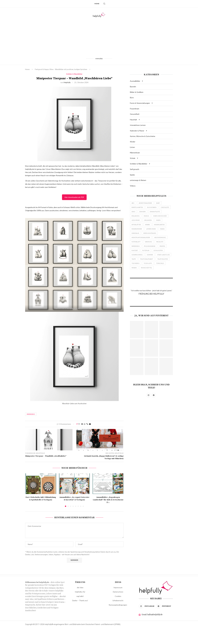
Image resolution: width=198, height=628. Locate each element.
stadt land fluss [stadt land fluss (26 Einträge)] (163, 255)
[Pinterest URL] (136, 329)
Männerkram (135, 153)
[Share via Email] (90, 424)
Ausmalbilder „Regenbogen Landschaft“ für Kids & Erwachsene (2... (108, 499)
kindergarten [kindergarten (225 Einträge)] (159, 224)
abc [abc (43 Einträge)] (133, 203)
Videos (132, 186)
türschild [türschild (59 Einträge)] (160, 263)
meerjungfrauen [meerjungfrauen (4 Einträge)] (149, 233)
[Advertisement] (99, 37)
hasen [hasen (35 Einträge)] (158, 220)
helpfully (67, 82)
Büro (132, 97)
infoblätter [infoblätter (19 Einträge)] (136, 224)
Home (96, 4)
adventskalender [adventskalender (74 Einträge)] (145, 203)
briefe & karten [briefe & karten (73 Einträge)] (137, 207)
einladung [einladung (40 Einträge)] (136, 216)
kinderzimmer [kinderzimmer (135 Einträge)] (137, 229)
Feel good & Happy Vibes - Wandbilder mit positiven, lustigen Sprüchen (61, 69)
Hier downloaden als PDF (74, 197)
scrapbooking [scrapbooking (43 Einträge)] (137, 255)
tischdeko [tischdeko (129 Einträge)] (135, 263)
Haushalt (133, 119)
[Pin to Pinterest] (82, 424)
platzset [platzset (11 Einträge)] (135, 250)
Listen (132, 147)
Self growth (134, 169)
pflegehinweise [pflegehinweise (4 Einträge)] (149, 246)
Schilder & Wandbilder (138, 164)
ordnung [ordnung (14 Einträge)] (148, 242)
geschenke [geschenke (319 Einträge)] (136, 220)
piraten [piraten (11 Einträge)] (162, 246)
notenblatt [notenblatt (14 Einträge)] (136, 242)
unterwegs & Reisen (138, 180)
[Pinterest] (164, 606)
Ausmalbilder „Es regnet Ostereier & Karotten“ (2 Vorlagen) (74, 498)
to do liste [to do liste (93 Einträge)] (148, 263)
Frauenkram (134, 109)
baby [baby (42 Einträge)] (158, 203)
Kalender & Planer (137, 131)
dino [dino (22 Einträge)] (133, 211)
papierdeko (31, 414)
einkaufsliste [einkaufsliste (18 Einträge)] (155, 211)
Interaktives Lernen (138, 125)
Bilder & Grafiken (136, 92)
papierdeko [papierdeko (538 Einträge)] (136, 246)
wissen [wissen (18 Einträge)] (134, 267)
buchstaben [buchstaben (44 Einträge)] (151, 207)
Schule (132, 158)
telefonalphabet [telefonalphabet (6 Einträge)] (146, 259)
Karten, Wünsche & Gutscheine (142, 136)
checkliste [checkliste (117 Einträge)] (165, 207)
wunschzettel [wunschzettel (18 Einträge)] (146, 267)
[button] (142, 81)
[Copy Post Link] (87, 424)
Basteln (133, 86)
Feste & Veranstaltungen (140, 103)
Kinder (132, 142)
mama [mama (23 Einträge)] (162, 229)
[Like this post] (79, 424)
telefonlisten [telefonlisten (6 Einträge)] (162, 259)
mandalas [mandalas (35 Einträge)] (135, 233)
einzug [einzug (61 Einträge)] (146, 216)
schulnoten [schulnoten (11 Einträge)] (158, 250)
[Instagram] (147, 606)
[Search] (104, 3)
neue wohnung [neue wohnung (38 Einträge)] (160, 237)
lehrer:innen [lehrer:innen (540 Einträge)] (151, 229)
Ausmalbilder (135, 81)
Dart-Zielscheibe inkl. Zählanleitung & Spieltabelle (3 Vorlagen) (41, 498)
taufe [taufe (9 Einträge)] (134, 259)
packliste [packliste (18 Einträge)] (159, 242)
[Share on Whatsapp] (84, 424)
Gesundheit (134, 114)
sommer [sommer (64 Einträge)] (150, 255)
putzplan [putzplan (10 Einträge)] (145, 250)
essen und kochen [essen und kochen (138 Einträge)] (160, 216)
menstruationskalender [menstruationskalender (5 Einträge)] (141, 237)
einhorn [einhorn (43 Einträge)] (142, 211)
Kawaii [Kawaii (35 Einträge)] (147, 224)
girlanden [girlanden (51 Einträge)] (148, 220)
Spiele (132, 175)
